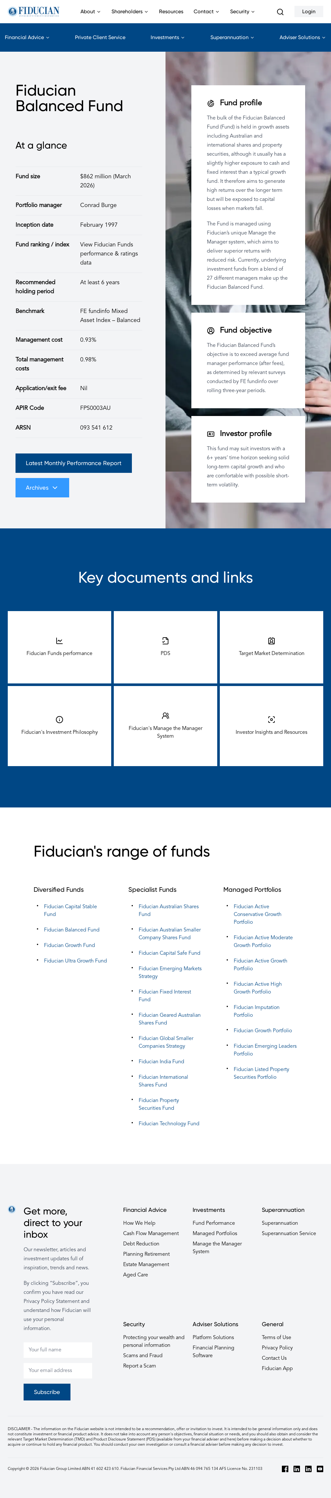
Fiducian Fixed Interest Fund (165, 996)
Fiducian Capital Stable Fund (70, 910)
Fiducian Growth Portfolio (263, 1031)
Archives (42, 488)
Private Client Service (100, 37)
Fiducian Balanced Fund (72, 930)
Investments (168, 43)
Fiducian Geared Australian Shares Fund (170, 1019)
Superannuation (232, 43)
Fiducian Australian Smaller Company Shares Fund (170, 934)
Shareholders (130, 15)
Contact (207, 15)
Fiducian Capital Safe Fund (169, 953)
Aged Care (135, 1275)
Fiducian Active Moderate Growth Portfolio (263, 941)
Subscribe (47, 1392)
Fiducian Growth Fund (69, 945)
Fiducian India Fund (161, 1062)
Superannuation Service (289, 1233)
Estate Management (146, 1264)
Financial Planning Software (213, 1352)
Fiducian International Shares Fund (163, 1081)
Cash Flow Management (151, 1233)
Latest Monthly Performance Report (74, 463)
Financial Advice (27, 43)
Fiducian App (277, 1368)
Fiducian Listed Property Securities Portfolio (261, 1073)
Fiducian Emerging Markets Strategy (170, 972)
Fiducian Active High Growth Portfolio (258, 988)
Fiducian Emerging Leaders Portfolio (265, 1050)
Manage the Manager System (217, 1248)
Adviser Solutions (303, 43)
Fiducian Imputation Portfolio (257, 1011)
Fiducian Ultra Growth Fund (75, 961)
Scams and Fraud (143, 1355)
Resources (171, 11)
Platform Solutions (213, 1337)
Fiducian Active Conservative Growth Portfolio (258, 914)
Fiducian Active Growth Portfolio (260, 965)
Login (308, 11)
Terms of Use (276, 1337)
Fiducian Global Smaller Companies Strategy (166, 1042)
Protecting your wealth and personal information (154, 1341)
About (90, 15)
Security (242, 15)
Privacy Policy (277, 1348)
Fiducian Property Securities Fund (159, 1104)
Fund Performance (214, 1223)
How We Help (139, 1223)
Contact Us (274, 1358)
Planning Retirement (146, 1254)
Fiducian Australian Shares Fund (169, 910)
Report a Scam (139, 1366)
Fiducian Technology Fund (169, 1124)
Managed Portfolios (215, 1233)
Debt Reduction (141, 1244)
